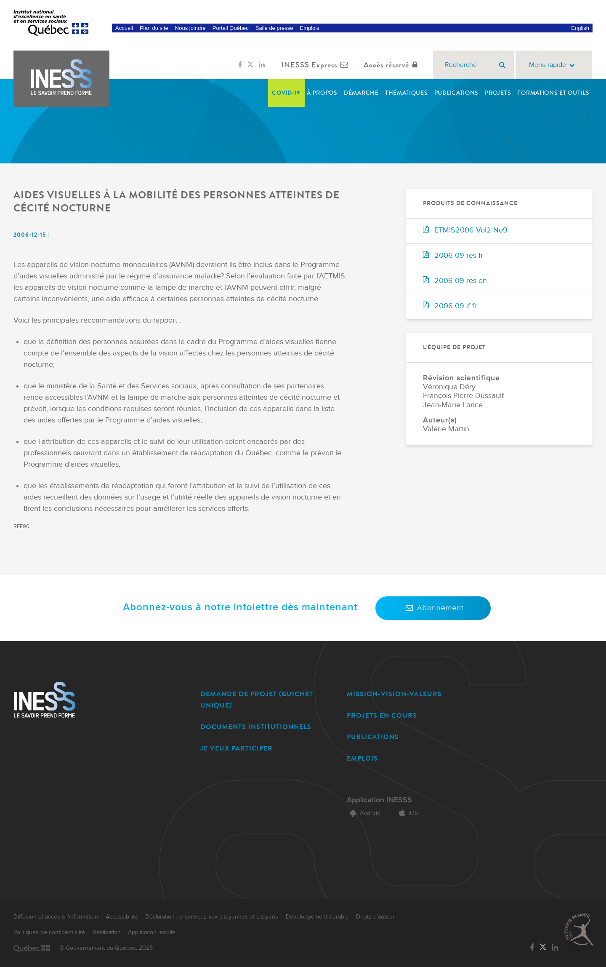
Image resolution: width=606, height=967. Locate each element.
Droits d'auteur (375, 917)
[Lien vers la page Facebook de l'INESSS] (240, 65)
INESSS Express (317, 65)
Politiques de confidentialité (49, 932)
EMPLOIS (362, 758)
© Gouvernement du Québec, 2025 (106, 948)
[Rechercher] (502, 65)
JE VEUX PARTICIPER (236, 748)
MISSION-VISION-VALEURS (394, 694)
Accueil (124, 28)
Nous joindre (190, 28)
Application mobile (151, 932)
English (580, 28)
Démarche (361, 93)
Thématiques (406, 93)
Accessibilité (122, 917)
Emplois (309, 28)
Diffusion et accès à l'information (55, 917)
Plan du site (154, 28)
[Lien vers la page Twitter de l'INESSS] (250, 65)
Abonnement (433, 608)
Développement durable (317, 917)
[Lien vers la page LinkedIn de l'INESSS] (261, 65)
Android (363, 813)
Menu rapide (553, 65)
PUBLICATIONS (373, 737)
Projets (498, 93)
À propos (322, 93)
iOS (407, 813)
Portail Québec (231, 28)
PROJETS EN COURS (382, 715)
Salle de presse (274, 28)
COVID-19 (286, 93)
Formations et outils (553, 93)
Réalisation (107, 932)
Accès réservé (392, 65)
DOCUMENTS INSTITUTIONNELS (255, 727)
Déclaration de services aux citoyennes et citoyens (211, 917)
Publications (456, 93)
